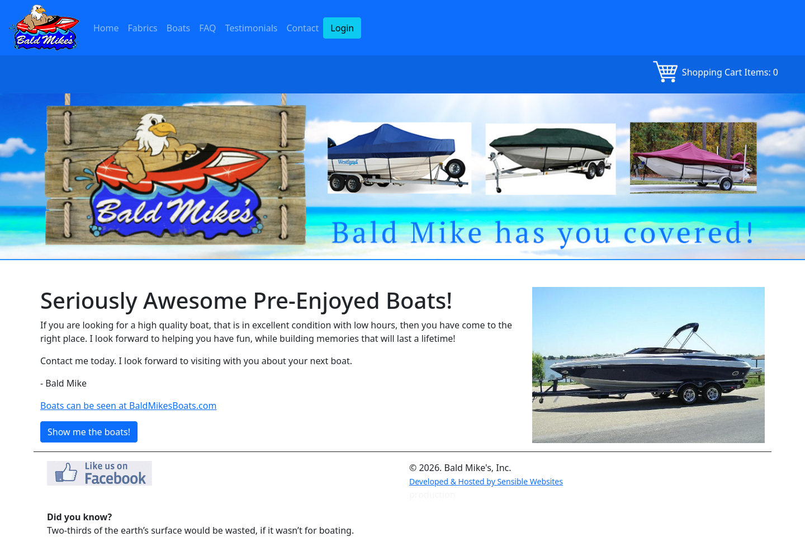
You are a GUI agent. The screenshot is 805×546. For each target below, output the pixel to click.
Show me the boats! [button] (89, 432)
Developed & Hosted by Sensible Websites (486, 481)
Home (106, 28)
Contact (302, 28)
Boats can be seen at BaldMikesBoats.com (128, 405)
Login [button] (342, 28)
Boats (179, 28)
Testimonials (251, 28)
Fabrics (143, 28)
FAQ (207, 28)
